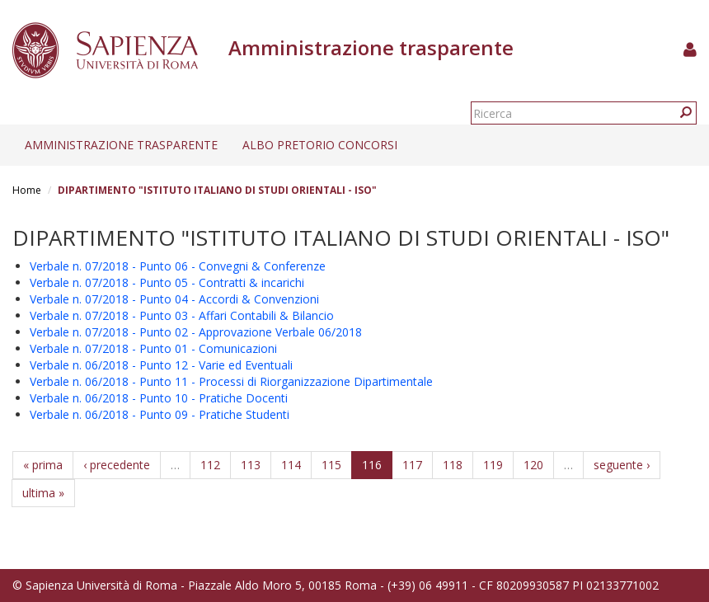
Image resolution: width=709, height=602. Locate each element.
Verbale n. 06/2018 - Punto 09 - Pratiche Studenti (159, 414)
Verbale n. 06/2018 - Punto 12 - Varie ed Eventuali (161, 365)
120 (533, 465)
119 (493, 465)
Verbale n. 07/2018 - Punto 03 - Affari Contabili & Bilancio (182, 315)
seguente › (622, 465)
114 (291, 465)
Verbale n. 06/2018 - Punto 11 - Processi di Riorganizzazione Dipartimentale (231, 381)
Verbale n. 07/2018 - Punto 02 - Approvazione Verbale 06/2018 (196, 332)
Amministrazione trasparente (121, 145)
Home (26, 190)
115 (331, 465)
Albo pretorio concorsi (319, 145)
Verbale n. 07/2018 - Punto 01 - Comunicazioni (153, 348)
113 (251, 465)
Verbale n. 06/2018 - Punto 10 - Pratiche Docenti (159, 398)
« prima (43, 465)
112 (210, 465)
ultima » (43, 493)
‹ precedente (116, 465)
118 (452, 465)
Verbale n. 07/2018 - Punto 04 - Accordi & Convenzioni (174, 299)
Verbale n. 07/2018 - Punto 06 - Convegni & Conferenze (178, 266)
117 (412, 465)
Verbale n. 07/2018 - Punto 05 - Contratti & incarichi (167, 282)
